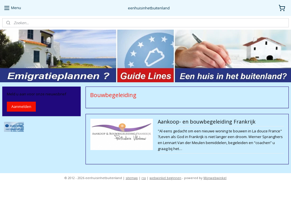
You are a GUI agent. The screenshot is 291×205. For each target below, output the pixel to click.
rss (144, 178)
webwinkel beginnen (165, 178)
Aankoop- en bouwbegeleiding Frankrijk (206, 122)
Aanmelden (21, 106)
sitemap (132, 178)
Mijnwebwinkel (214, 178)
